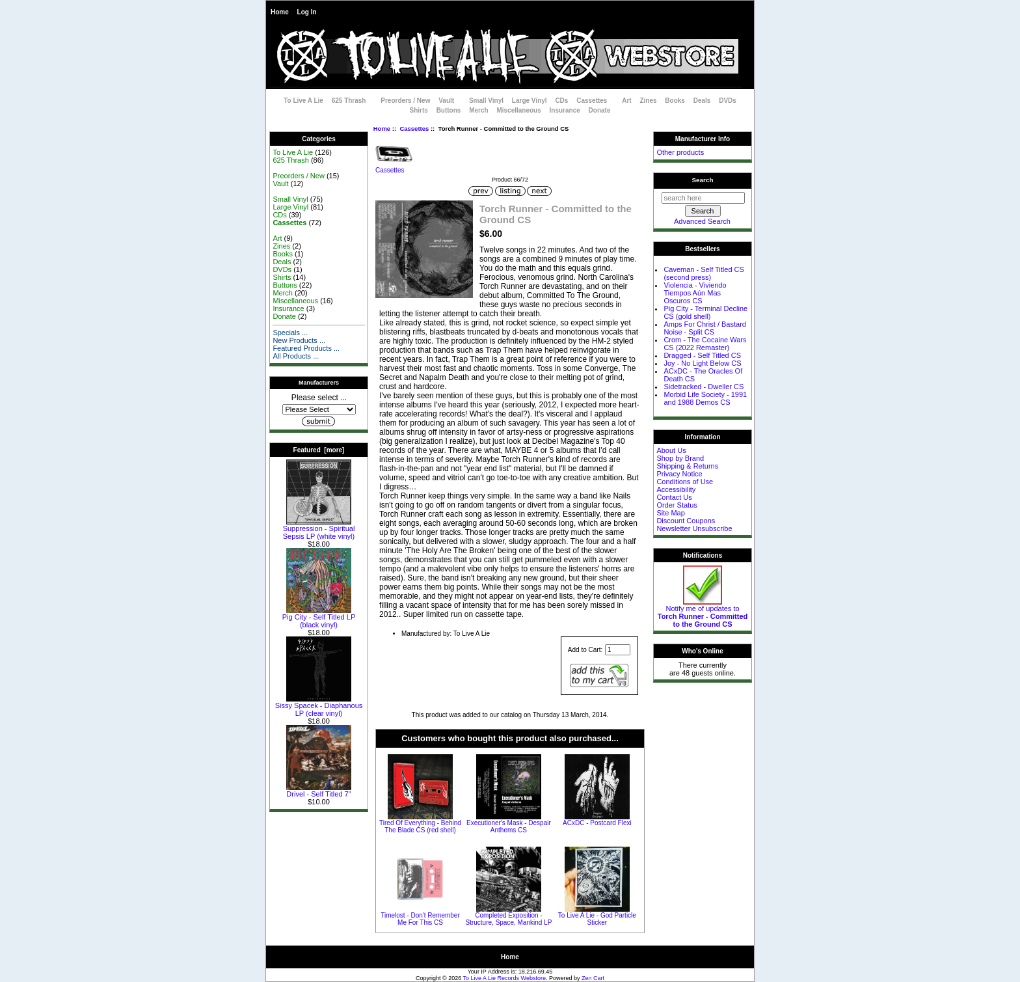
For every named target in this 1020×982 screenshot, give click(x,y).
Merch (478, 110)
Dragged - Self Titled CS (702, 355)
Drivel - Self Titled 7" (318, 791)
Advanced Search (702, 221)
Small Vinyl (486, 100)
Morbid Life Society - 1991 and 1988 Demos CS (705, 398)
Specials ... (290, 332)
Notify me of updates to (703, 613)
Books (675, 100)
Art (626, 100)
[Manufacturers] (319, 409)
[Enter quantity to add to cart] (617, 649)
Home (280, 12)
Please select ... (319, 397)
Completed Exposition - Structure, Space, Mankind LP (509, 919)
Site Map (670, 513)
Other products (680, 152)
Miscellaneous (518, 110)
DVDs (727, 100)
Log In (307, 12)
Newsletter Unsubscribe (694, 528)
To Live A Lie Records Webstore (504, 978)
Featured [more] (319, 450)
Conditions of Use (684, 481)
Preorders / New (405, 100)
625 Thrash (349, 100)
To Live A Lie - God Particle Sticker (597, 919)
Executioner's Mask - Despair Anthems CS (508, 826)
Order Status (676, 505)
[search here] (703, 198)
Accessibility (675, 489)
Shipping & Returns (687, 466)
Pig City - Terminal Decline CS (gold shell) (705, 312)
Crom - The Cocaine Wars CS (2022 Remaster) (705, 343)
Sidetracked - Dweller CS (704, 386)
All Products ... (296, 356)
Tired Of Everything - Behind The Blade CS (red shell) (420, 826)
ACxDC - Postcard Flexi (597, 822)
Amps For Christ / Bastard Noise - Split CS (705, 328)
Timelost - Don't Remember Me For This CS (420, 919)
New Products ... (299, 340)
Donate (600, 110)
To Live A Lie (303, 100)
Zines (647, 100)
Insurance (565, 110)
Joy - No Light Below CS (702, 363)
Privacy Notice (679, 474)
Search (703, 180)
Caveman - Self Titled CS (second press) (704, 273)
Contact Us (673, 497)
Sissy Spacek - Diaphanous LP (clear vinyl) (319, 706)
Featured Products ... (306, 348)
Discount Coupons (685, 521)
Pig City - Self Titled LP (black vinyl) (319, 618)
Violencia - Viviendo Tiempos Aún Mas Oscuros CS (695, 293)
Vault (446, 100)
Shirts (419, 110)
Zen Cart (593, 978)
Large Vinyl (529, 100)
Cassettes (414, 128)
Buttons (448, 110)
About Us (671, 450)
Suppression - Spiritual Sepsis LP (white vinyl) (319, 529)
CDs (561, 100)
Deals (702, 100)
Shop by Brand (680, 458)
